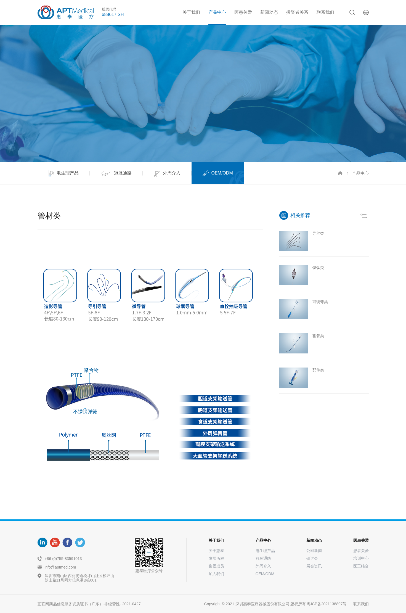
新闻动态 (269, 12)
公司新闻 (314, 550)
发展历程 (216, 558)
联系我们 (325, 12)
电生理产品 (265, 550)
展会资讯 (314, 566)
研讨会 (312, 558)
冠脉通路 (263, 558)
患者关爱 (361, 550)
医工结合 (361, 566)
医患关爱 (243, 12)
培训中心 (361, 558)
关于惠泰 (216, 550)
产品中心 (217, 12)
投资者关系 (297, 12)
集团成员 (216, 566)
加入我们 (216, 574)
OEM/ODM (265, 574)
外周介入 (263, 566)
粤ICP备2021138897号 (326, 604)
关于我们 (191, 12)
